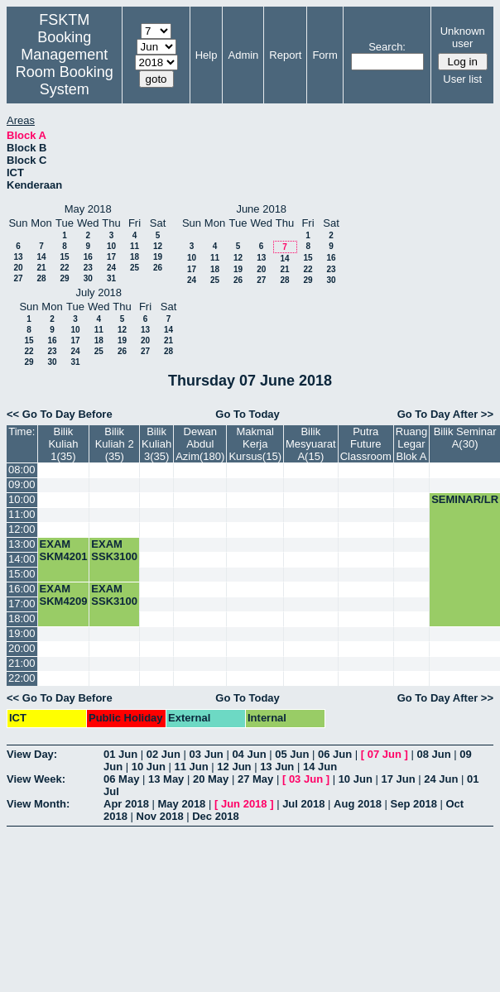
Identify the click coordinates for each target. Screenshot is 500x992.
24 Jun (441, 779)
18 (134, 256)
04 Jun (249, 754)
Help (206, 55)
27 (17, 278)
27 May (255, 779)
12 (157, 246)
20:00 (22, 648)
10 (111, 246)
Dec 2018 (215, 816)
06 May (121, 779)
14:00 (22, 559)
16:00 (22, 588)
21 (41, 267)
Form (324, 55)
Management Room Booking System (64, 72)
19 (157, 256)
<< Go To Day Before (60, 414)
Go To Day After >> (445, 414)
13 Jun (277, 766)
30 (88, 278)
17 (111, 256)
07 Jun (384, 754)
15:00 (22, 574)
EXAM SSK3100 (114, 550)
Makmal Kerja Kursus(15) (254, 443)
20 (17, 267)
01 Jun (120, 754)
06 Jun (335, 754)
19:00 (22, 633)
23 (88, 267)
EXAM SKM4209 (64, 594)
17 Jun (398, 779)
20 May (210, 779)
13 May (166, 779)
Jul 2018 (303, 804)
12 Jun (234, 766)
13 (17, 256)
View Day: (32, 754)
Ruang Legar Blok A (411, 443)
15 (64, 256)
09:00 (22, 484)
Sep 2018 (414, 804)
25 (134, 267)
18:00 (22, 618)
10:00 (22, 499)
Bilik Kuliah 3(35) (156, 443)
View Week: (36, 779)
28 (41, 278)
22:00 (22, 678)
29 (64, 278)
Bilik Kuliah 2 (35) (114, 443)
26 (157, 267)
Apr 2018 (126, 804)
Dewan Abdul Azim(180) (199, 443)
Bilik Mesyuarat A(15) (311, 443)
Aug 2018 (358, 804)
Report (285, 55)
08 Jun (433, 754)
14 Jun (320, 766)
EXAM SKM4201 (64, 550)
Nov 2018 (160, 816)
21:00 (22, 663)
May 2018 (182, 804)
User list (462, 79)
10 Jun (149, 766)
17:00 (22, 603)
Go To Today (247, 414)
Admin (243, 55)
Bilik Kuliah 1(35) (63, 443)
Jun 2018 (244, 804)
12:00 (22, 529)
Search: (387, 47)
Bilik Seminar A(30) (465, 437)
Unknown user (462, 37)
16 (88, 256)
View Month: (38, 804)
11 (134, 246)
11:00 (22, 514)
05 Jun (292, 754)
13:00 (22, 544)
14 (41, 256)
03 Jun (207, 754)
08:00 (22, 469)
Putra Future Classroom (366, 443)
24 (111, 267)
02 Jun (163, 754)
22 (64, 267)
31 (111, 278)
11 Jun (192, 766)
